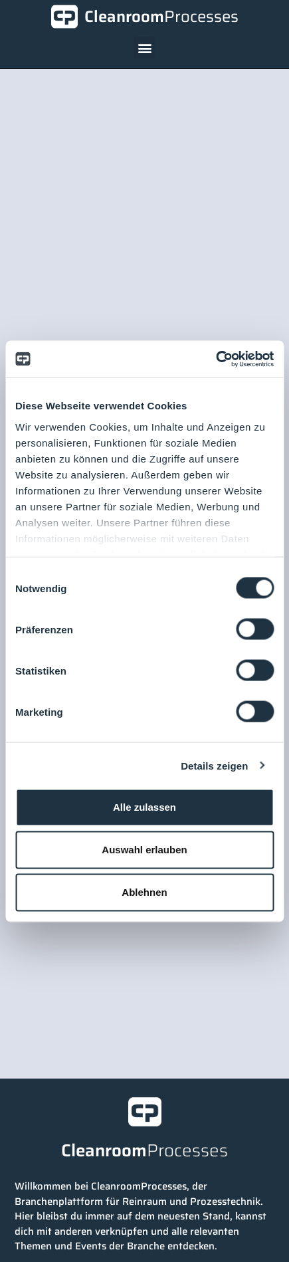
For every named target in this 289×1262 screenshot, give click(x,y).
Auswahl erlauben (144, 849)
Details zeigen (214, 765)
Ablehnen (144, 892)
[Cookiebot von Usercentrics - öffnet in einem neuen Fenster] (215, 359)
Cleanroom (161, 16)
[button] (144, 47)
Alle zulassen (144, 807)
